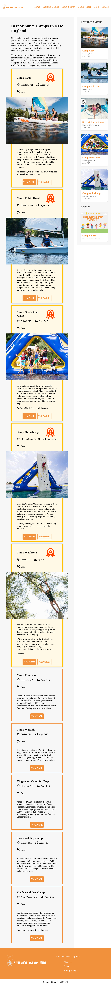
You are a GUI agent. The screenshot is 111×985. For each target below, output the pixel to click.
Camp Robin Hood (28, 198)
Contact (105, 6)
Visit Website (44, 182)
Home (37, 6)
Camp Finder (84, 6)
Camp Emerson (26, 675)
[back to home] (12, 6)
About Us (68, 962)
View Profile (29, 182)
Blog (96, 6)
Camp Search (68, 6)
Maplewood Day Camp (31, 892)
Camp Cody (24, 77)
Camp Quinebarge (28, 432)
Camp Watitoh (26, 729)
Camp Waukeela (27, 552)
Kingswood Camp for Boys (33, 781)
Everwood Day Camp (30, 838)
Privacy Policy (70, 970)
